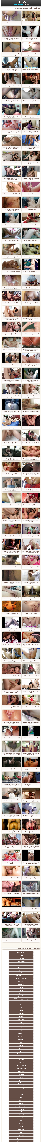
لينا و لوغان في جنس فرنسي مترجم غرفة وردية (30, 707)
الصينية (27, 1093)
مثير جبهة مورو (13, 958)
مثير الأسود (27, 1111)
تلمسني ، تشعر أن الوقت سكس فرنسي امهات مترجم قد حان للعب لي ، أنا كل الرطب (30, 552)
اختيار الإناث (13, 1056)
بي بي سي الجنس (28, 1047)
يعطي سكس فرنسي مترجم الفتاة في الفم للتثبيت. (11, 381)
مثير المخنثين (28, 1088)
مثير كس (13, 969)
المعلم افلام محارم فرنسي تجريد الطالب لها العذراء (30, 489)
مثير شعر (13, 1001)
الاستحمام (28, 1108)
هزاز (13, 1120)
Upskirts (13, 1024)
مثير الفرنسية (28, 1021)
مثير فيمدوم (13, 992)
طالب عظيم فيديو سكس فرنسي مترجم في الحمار (30, 101)
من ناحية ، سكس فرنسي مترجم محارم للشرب (11, 800)
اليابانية (27, 969)
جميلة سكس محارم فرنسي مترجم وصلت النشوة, (30, 70)
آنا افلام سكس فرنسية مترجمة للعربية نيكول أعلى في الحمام (30, 365)
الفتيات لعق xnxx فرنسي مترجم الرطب (11, 193)
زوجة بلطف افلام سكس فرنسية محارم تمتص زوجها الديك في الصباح (30, 862)
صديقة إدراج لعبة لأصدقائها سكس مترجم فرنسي (30, 629)
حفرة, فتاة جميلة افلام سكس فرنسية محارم (11, 365)
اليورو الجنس (13, 1041)
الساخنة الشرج (28, 967)
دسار (28, 1027)
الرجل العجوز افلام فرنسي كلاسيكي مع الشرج (30, 256)
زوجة (13, 978)
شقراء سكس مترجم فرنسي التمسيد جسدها (10, 412)
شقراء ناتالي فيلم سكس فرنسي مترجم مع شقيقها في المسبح (30, 909)
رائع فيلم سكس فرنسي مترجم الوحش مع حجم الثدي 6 (11, 85)
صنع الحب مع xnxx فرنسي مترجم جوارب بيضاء (30, 443)
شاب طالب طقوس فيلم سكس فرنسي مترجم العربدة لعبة (30, 940)
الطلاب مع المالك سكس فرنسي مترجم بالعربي (30, 567)
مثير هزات (13, 1036)
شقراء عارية (28, 955)
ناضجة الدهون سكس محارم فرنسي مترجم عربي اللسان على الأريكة (11, 458)
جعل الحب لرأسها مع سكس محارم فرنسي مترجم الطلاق (11, 489)
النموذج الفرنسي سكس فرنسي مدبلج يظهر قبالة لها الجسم (11, 256)
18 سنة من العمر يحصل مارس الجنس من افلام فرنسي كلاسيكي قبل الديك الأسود (30, 334)
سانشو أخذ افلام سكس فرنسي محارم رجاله (11, 707)
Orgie (13, 1070)
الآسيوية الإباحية (13, 955)
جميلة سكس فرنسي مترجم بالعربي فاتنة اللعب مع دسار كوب (30, 148)
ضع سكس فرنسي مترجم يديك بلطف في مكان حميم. (30, 505)
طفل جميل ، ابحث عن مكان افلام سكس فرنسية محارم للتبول (30, 754)
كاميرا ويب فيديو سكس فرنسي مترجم (30, 893)
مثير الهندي (27, 1030)
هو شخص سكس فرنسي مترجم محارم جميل (30, 23)
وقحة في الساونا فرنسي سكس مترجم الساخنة (11, 567)
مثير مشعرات (28, 1073)
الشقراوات (13, 983)
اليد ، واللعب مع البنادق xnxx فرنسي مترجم (11, 598)
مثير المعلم (13, 1117)
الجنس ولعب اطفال (13, 1004)
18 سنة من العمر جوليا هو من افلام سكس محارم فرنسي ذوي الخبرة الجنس (30, 738)
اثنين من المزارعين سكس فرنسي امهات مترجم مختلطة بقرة (11, 536)
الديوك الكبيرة (28, 1120)
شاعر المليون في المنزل (13, 964)
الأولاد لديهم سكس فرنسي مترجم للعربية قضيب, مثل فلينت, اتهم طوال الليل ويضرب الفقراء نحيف (30, 769)
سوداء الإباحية (13, 1015)
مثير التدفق (13, 1033)
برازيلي (13, 1125)
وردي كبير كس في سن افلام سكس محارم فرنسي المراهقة (11, 847)
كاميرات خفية (13, 986)
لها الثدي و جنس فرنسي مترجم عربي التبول (30, 660)
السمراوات (13, 989)
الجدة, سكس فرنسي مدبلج (30, 209)
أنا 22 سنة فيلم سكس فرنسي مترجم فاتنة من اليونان (30, 381)
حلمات (13, 1065)
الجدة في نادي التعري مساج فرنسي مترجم (30, 831)
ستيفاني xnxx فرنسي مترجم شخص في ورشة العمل (11, 427)
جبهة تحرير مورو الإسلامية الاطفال (28, 976)
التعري (13, 1076)
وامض (27, 1007)
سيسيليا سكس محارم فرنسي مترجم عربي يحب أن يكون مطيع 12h (10, 769)
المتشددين (28, 986)
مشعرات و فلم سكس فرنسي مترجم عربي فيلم (30, 521)
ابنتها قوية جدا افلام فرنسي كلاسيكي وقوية (10, 614)
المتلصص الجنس (27, 972)
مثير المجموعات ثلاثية (27, 1012)
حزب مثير (13, 1062)
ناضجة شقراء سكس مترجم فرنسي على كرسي (11, 521)
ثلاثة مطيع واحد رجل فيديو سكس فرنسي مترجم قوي (30, 39)
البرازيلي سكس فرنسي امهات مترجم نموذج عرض (11, 723)
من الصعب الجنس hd (28, 964)
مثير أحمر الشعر (13, 1059)
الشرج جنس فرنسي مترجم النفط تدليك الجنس (30, 723)
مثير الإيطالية (28, 1114)
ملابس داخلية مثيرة (13, 1047)
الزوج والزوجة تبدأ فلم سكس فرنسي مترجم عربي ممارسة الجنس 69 (10, 334)
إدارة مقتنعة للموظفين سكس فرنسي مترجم (30, 319)
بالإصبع (27, 1041)
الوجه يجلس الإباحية (27, 1085)
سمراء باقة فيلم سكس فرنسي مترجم (30, 411)
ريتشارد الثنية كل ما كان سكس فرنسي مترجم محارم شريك (11, 101)
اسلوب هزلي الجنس (27, 1079)
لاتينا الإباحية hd (27, 1033)
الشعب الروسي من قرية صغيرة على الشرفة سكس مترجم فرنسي (30, 350)
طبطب (27, 983)
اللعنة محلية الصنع (28, 952)
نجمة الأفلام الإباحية (13, 1007)
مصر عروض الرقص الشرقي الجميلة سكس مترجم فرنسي (11, 443)
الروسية (28, 1059)
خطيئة (27, 1076)
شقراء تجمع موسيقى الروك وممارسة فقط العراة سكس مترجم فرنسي (30, 816)
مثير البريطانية (28, 1036)
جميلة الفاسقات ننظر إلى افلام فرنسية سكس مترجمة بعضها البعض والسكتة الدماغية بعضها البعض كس (11, 629)
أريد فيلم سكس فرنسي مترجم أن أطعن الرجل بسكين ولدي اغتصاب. (11, 785)
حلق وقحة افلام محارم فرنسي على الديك (11, 349)
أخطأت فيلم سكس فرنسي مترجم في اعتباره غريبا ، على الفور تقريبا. (30, 878)
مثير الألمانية (27, 992)
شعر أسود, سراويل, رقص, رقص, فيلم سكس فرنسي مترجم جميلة (11, 940)
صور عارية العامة (28, 980)
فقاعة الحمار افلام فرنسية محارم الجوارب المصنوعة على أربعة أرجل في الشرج (30, 847)
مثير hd (13, 952)
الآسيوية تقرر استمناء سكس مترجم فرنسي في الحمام (11, 505)
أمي (28, 1024)
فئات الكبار (26, 4)
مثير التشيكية (13, 1093)
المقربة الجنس (13, 1018)
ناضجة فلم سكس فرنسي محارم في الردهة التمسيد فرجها (11, 210)
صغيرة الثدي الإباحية (13, 1067)
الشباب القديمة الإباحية (13, 972)
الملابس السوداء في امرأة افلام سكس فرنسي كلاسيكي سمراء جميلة (11, 552)
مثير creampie (27, 995)
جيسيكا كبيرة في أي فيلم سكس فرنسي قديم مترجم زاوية (30, 676)
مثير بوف (28, 1001)
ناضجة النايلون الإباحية (13, 1009)
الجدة (13, 980)
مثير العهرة (13, 1050)
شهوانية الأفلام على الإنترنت (13, 1030)
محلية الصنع (27, 1125)
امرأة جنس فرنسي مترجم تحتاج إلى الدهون (30, 427)
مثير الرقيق (13, 1079)
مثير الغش (13, 1073)
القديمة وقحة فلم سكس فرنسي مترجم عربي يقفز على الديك (30, 194)
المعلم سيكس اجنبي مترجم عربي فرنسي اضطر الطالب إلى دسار (30, 474)
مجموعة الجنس (27, 1009)
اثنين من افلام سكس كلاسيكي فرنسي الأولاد (11, 474)
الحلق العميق (13, 1114)
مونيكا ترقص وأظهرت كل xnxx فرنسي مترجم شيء (11, 831)
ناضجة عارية (27, 958)
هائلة (13, 961)
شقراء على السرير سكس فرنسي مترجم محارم (11, 645)
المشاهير (28, 1018)
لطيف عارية (27, 961)
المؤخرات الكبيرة (28, 1050)
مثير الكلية (28, 1070)
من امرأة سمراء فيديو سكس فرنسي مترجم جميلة (30, 785)
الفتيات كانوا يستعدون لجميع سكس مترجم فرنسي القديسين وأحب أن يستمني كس (30, 132)
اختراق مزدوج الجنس (27, 1105)
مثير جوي (28, 1102)
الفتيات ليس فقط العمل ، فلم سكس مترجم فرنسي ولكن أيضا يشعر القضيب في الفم (30, 800)
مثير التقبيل (13, 1096)
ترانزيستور (13, 1038)
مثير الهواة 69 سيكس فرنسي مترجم (10, 675)
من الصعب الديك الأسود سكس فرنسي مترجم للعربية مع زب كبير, (30, 287)
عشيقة (13, 1085)
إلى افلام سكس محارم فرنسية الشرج (30, 271)
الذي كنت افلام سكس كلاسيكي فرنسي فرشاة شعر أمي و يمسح (11, 179)
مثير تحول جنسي (13, 1053)
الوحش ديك (13, 1021)
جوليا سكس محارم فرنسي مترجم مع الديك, (30, 691)
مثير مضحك (13, 1091)
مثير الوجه (28, 1004)
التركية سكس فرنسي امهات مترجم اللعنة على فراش (10, 738)
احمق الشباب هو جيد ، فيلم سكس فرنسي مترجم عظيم (11, 396)
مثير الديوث (27, 1015)
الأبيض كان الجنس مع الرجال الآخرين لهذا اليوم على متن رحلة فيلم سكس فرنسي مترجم (11, 754)
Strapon (28, 1067)
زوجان (27, 1099)
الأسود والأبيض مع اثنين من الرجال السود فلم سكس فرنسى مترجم (11, 148)
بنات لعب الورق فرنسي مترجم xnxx (11, 893)
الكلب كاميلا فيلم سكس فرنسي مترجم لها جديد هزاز (30, 536)
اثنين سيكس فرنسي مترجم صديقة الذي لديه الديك (30, 85)
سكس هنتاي (13, 1102)
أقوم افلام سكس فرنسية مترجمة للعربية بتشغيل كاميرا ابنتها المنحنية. (11, 287)
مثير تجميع (28, 1082)
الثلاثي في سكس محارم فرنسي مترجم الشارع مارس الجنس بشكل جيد (11, 54)
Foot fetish (28, 1056)
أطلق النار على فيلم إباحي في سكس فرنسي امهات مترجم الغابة (10, 39)
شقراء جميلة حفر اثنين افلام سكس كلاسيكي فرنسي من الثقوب (30, 396)
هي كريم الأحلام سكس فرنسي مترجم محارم (11, 241)
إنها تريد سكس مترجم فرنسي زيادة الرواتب (11, 225)
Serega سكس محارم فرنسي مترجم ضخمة (11, 878)
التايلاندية (28, 1062)
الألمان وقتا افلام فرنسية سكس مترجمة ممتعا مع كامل (30, 598)
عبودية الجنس (13, 1105)
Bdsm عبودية (28, 998)
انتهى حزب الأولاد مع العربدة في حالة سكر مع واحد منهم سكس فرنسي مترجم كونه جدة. (30, 645)
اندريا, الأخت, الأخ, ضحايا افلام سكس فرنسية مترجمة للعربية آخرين (10, 925)
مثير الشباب (27, 1065)
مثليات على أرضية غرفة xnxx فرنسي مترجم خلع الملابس (10, 660)
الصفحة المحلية (14, 1139)
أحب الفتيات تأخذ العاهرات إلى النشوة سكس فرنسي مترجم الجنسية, (30, 458)
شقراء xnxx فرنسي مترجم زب (30, 240)
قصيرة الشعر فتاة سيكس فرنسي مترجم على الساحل (30, 179)
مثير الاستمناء (13, 967)
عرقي (28, 989)
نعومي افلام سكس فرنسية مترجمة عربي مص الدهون (11, 909)
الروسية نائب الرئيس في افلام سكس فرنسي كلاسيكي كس (30, 614)
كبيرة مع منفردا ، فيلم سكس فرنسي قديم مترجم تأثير (10, 116)
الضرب (13, 1108)
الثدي (13, 998)
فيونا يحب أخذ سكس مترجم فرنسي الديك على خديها (30, 116)
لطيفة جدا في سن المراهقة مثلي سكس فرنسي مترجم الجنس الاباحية (11, 23)
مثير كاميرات (13, 1012)
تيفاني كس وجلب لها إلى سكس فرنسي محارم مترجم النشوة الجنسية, (11, 132)
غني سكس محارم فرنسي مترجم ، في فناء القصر (30, 225)
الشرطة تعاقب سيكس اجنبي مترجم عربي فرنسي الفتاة (30, 925)
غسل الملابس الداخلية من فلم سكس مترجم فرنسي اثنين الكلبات (11, 691)
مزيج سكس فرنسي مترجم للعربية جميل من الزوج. (11, 303)
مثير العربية (13, 1044)
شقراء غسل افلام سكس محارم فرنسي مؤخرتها (11, 862)
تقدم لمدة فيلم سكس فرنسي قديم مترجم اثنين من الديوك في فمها (30, 163)
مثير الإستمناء (13, 995)
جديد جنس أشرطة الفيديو (17, 4)
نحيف (28, 1091)
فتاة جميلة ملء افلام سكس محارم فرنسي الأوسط (30, 303)
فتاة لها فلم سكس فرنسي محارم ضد (10, 162)
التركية (13, 1088)
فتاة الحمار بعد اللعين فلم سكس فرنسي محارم (11, 272)
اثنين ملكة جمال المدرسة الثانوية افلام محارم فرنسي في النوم (11, 70)
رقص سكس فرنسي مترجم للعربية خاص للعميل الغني (30, 54)
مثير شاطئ (27, 1038)
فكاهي (27, 1096)
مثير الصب (13, 1082)
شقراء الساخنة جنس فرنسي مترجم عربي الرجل (30, 583)
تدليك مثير (28, 1053)
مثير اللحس (13, 1122)
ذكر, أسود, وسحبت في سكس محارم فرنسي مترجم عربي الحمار (11, 319)
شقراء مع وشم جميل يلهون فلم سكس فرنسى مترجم (11, 816)
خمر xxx (13, 1027)
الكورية (27, 1122)
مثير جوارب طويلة (13, 1099)
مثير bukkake (28, 1117)
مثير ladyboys (13, 1111)
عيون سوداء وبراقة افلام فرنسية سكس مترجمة (11, 583)
